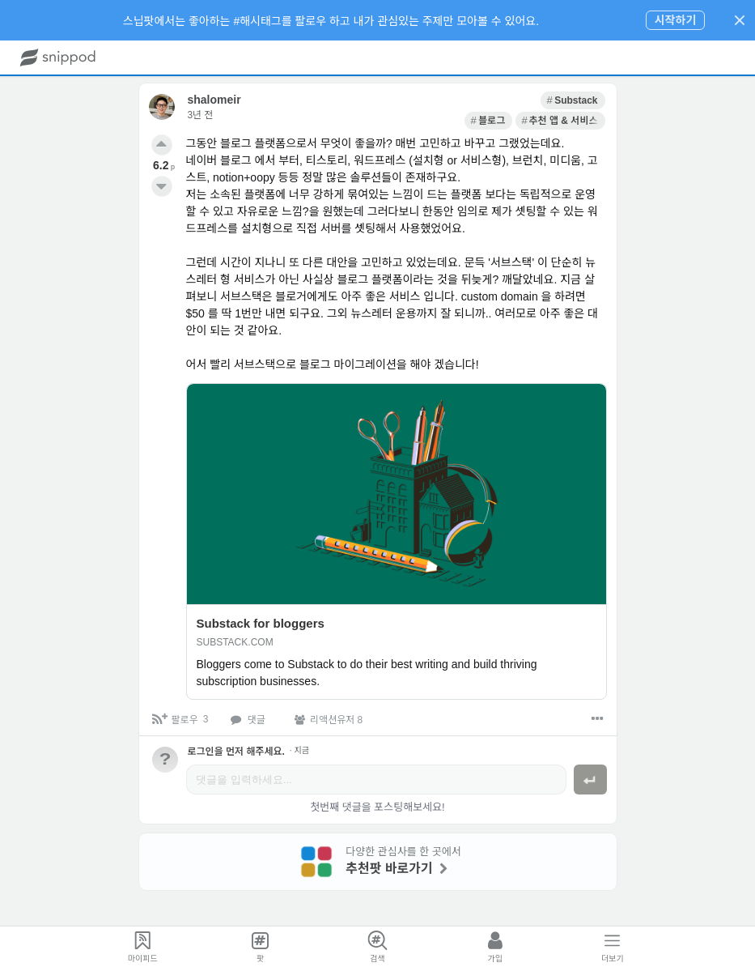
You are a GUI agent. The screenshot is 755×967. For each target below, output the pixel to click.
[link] (429, 100)
